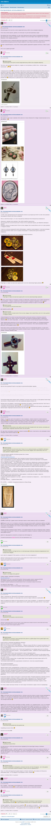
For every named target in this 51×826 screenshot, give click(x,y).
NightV (5, 714)
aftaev (2, 540)
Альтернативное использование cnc (12, 10)
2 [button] (48, 20)
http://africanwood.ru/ (5, 577)
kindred (5, 22)
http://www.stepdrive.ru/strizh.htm (8, 457)
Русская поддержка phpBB (25, 823)
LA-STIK (4, 109)
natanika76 (6, 733)
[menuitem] (2, 5)
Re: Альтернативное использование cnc (12, 56)
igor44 (5, 438)
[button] (50, 20)
